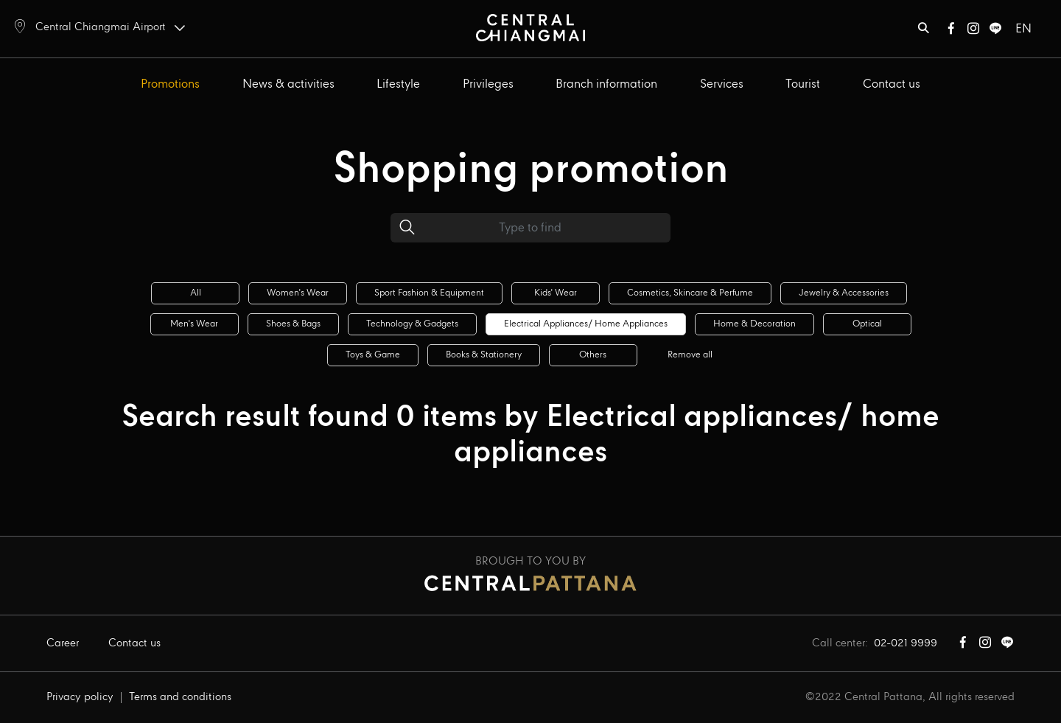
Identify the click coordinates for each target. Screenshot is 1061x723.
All (195, 293)
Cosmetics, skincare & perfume (690, 293)
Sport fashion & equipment (429, 293)
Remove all (690, 355)
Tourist (802, 84)
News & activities (288, 84)
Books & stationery (484, 355)
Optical (867, 324)
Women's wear (298, 293)
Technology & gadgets (412, 324)
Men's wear (194, 324)
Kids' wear (555, 293)
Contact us (891, 84)
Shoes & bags (293, 324)
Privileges (488, 84)
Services (721, 84)
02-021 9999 (905, 643)
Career (62, 643)
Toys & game (373, 355)
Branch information (606, 84)
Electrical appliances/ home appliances (586, 324)
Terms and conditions (180, 697)
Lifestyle (398, 84)
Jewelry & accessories (844, 293)
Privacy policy (79, 697)
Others (592, 355)
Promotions (170, 84)
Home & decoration (754, 324)
